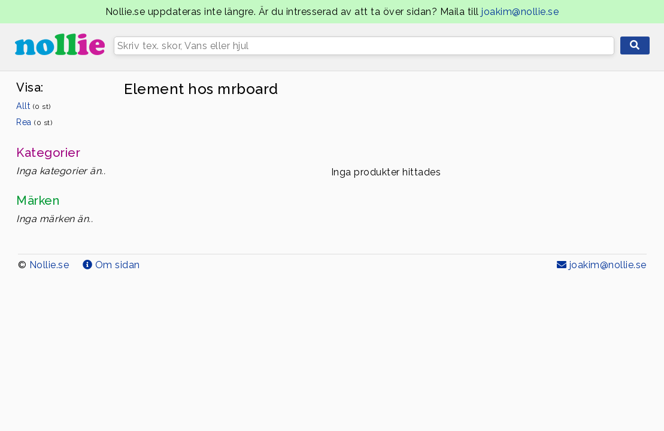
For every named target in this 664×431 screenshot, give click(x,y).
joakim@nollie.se (520, 11)
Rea (34, 122)
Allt (33, 106)
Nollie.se (49, 265)
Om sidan (111, 265)
